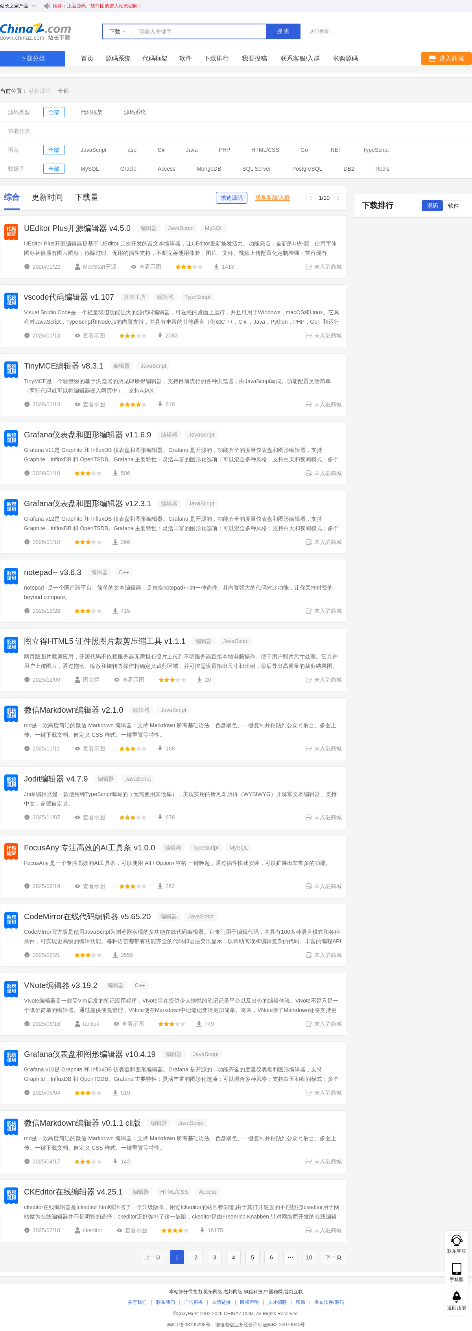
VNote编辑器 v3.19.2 (61, 985)
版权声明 (249, 1302)
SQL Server (256, 169)
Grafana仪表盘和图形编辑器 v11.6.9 (87, 434)
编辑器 (148, 228)
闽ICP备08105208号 (188, 1324)
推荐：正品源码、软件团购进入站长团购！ (97, 6)
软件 (185, 58)
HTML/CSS (265, 150)
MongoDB (209, 169)
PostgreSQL (307, 169)
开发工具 (135, 297)
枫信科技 (253, 1291)
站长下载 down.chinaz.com (35, 31)
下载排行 (216, 58)
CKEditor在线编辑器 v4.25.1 (73, 1191)
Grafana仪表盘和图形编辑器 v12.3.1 (87, 503)
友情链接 (221, 1302)
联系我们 (165, 1302)
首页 (87, 58)
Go (304, 150)
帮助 (300, 1302)
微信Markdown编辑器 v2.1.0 (73, 710)
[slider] (189, 266)
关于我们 (137, 1302)
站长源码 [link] (40, 91)
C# (161, 150)
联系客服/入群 (272, 198)
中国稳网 (273, 1291)
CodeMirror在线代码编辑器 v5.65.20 (87, 916)
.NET (335, 150)
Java (192, 150)
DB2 (348, 169)
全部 (53, 112)
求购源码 (232, 198)
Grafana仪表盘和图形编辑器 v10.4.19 (90, 1054)
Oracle (128, 169)
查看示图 (146, 266)
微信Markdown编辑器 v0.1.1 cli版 (82, 1123)
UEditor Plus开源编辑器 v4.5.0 (77, 228)
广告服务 (193, 1302)
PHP (224, 150)
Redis (382, 169)
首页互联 (293, 1291)
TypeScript (376, 150)
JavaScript (93, 150)
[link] (63, 91)
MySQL (90, 169)
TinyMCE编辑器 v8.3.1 (63, 365)
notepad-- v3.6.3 (52, 572)
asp (131, 150)
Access (166, 169)
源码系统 (118, 58)
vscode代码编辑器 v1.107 (69, 297)
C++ (124, 572)
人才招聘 (277, 1302)
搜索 (284, 31)
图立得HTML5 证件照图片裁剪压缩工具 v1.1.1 (105, 641)
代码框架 (155, 58)
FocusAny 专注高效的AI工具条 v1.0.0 (89, 847)
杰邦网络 (232, 1291)
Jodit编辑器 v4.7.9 (56, 778)
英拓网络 (212, 1291)
